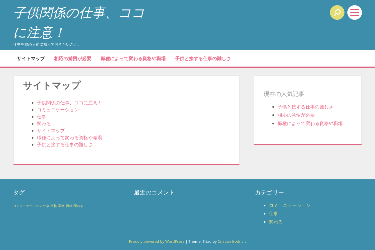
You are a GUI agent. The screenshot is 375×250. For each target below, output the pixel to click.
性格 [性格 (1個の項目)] (54, 206)
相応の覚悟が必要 (72, 58)
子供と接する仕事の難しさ (203, 58)
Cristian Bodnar (231, 241)
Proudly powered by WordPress (156, 241)
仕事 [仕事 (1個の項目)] (46, 206)
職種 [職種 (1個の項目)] (69, 206)
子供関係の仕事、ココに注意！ (69, 102)
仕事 (41, 116)
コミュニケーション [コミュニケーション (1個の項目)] (27, 206)
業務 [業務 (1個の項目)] (61, 206)
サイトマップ (31, 58)
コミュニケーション (58, 109)
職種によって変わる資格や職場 (133, 58)
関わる (44, 123)
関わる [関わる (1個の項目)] (78, 206)
